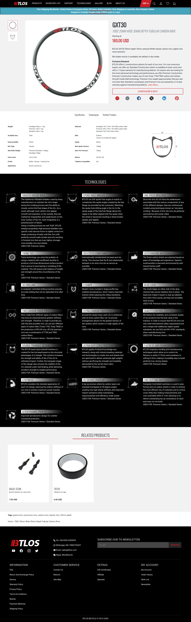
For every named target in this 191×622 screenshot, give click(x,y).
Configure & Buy (148, 91)
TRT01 (57, 489)
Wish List (145, 579)
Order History (147, 575)
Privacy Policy (16, 589)
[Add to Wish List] (117, 98)
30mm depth (66, 515)
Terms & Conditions (18, 594)
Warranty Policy (16, 584)
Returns (56, 575)
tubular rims (54, 515)
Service (13, 579)
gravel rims (18, 515)
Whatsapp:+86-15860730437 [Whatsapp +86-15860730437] (67, 545)
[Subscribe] (175, 545)
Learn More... (153, 85)
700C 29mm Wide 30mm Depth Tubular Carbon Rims (37, 521)
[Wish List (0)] (167, 3)
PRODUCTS (37, 3)
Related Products (109, 115)
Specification (80, 115)
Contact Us (58, 570)
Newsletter (146, 584)
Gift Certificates (104, 570)
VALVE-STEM (15, 489)
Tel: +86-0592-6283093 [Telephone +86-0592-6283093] (64, 540)
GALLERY (99, 3)
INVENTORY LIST (53, 3)
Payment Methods (17, 604)
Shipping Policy (16, 609)
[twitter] (36, 550)
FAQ (11, 570)
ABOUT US (120, 3)
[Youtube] (13, 550)
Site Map (57, 579)
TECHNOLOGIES (84, 3)
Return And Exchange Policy (22, 575)
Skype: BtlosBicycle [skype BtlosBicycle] (63, 555)
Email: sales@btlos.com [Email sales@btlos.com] (65, 550)
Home (10, 521)
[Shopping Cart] (174, 3)
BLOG (109, 3)
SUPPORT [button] (68, 3)
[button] (146, 3)
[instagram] (29, 550)
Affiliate (100, 575)
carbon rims (43, 515)
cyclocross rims (30, 515)
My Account (146, 570)
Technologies (94, 115)
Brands (13, 599)
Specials (101, 579)
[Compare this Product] (127, 98)
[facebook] (21, 550)
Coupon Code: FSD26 (98, 12)
